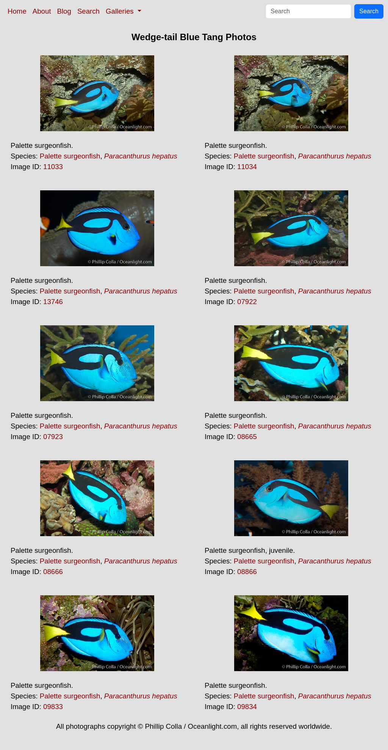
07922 (247, 302)
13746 (53, 302)
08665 (247, 437)
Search (88, 11)
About (42, 11)
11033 (53, 167)
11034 (247, 167)
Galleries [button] (121, 11)
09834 (247, 707)
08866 (247, 572)
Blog (64, 11)
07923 (53, 437)
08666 (53, 572)
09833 (53, 707)
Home (17, 11)
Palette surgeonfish (70, 156)
